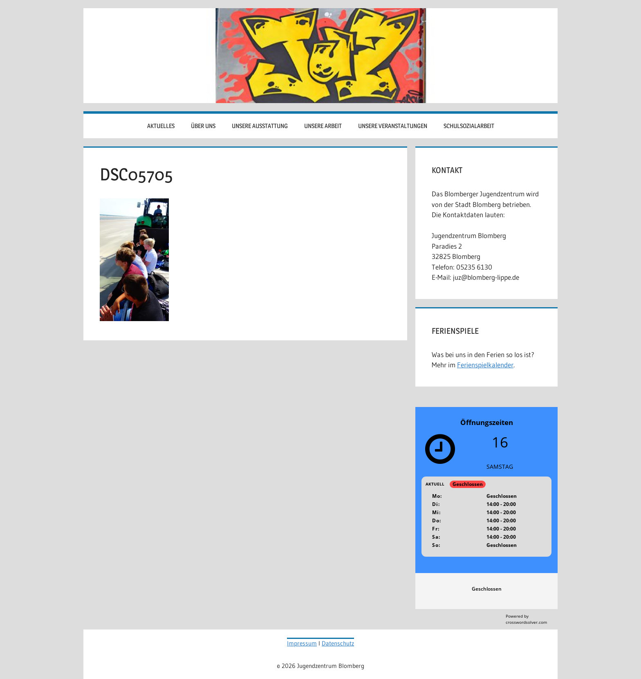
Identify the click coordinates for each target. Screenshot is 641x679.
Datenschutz (338, 643)
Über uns (203, 126)
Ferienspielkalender (485, 364)
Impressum (302, 643)
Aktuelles (161, 126)
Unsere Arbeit (323, 126)
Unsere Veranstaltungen (392, 126)
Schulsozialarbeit (469, 126)
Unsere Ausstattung (260, 126)
